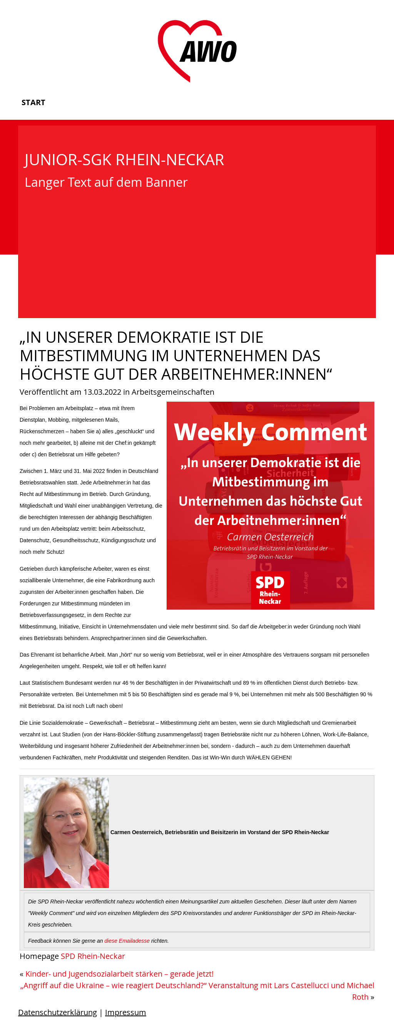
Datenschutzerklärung (57, 1012)
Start (33, 102)
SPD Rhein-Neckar (93, 956)
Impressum (125, 1012)
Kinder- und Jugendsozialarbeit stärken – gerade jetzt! (119, 974)
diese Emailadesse (127, 941)
